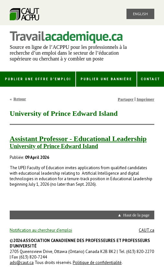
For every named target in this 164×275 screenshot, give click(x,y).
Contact (150, 79)
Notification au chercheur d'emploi (41, 230)
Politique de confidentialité (97, 262)
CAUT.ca (146, 230)
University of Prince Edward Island (54, 146)
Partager (126, 99)
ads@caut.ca (22, 262)
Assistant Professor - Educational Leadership (78, 139)
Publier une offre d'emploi (38, 79)
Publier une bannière (106, 79)
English (140, 13)
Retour (20, 98)
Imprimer (145, 99)
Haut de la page (136, 215)
